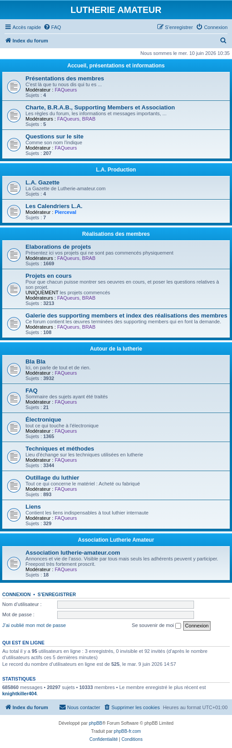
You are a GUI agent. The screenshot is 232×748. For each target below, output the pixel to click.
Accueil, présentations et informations (116, 66)
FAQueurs (66, 89)
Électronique (43, 419)
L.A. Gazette (42, 182)
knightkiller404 (19, 693)
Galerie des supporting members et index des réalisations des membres (126, 315)
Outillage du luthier (52, 477)
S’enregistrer (57, 594)
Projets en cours (48, 275)
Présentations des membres (64, 78)
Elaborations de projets (58, 246)
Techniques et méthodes (59, 448)
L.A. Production (116, 170)
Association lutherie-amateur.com (72, 552)
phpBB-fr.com (127, 731)
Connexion (16, 594)
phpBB (95, 723)
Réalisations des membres (116, 234)
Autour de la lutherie (116, 349)
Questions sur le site (54, 136)
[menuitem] (52, 27)
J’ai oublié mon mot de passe (34, 625)
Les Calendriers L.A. (54, 206)
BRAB (89, 118)
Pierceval (65, 212)
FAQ (31, 390)
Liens (33, 506)
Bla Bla (35, 361)
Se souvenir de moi (156, 626)
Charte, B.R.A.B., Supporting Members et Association (100, 107)
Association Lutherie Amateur (116, 540)
